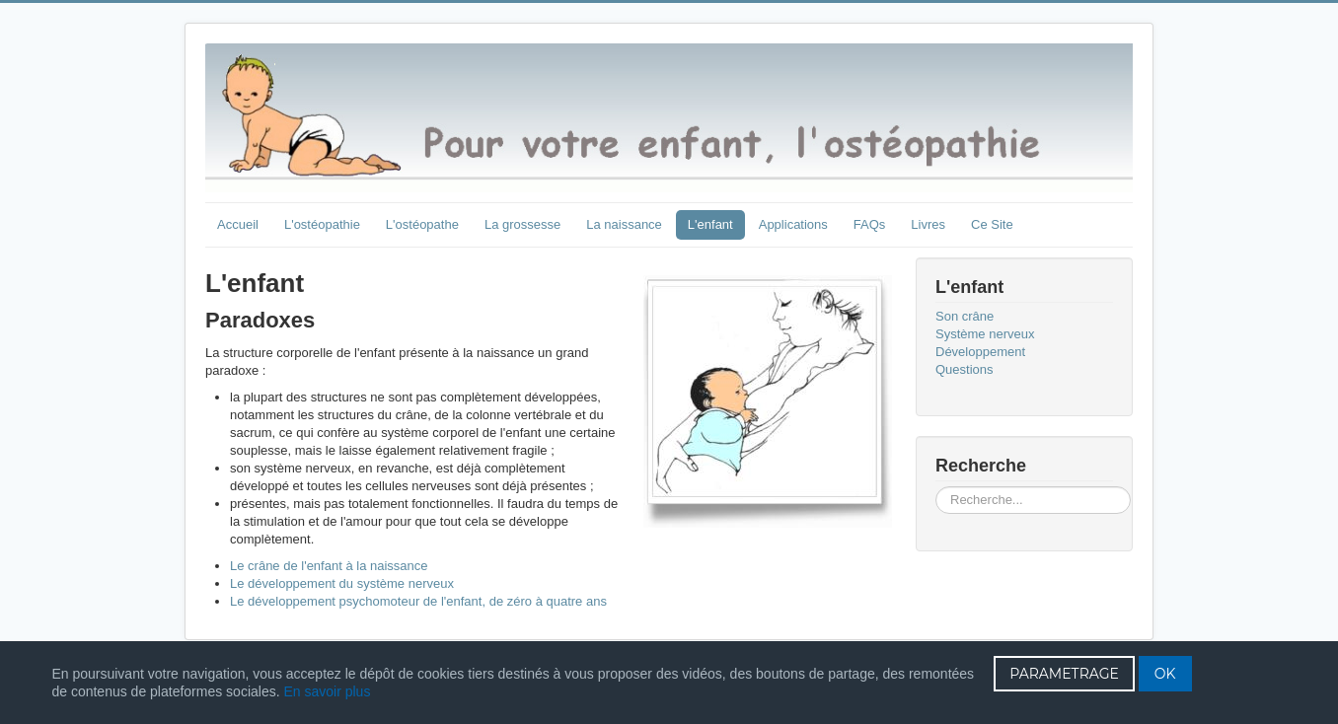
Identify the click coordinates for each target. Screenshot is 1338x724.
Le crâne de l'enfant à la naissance (329, 565)
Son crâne (964, 316)
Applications (793, 224)
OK (1165, 674)
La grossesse (522, 224)
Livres (928, 224)
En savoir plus (326, 691)
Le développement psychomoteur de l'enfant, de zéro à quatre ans (418, 601)
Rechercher (935, 486)
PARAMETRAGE (1064, 674)
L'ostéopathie (322, 224)
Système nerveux (984, 333)
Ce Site (992, 224)
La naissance (624, 224)
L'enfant (710, 224)
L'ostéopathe (422, 224)
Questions (964, 369)
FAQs (870, 224)
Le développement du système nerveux (342, 583)
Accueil (238, 224)
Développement (980, 351)
